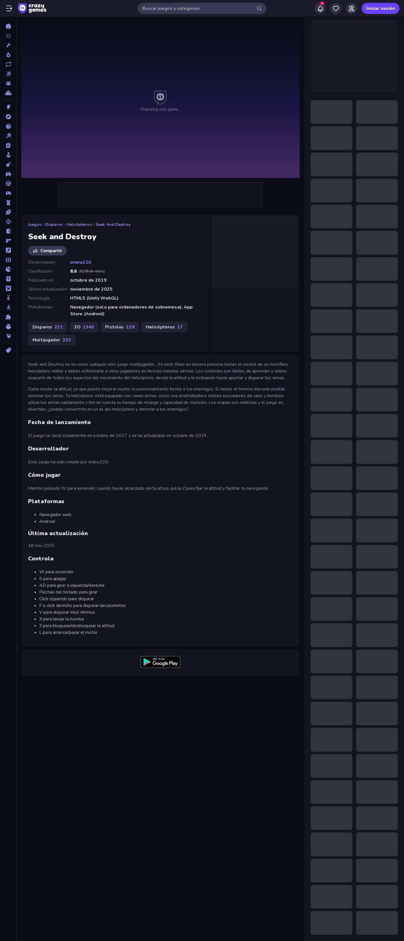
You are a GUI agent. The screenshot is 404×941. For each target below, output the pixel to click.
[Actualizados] (8, 64)
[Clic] (8, 164)
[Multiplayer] (8, 83)
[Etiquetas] (8, 350)
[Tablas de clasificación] (8, 93)
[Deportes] (8, 212)
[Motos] (8, 298)
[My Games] (335, 8)
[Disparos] (8, 221)
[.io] (8, 269)
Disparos (54, 224)
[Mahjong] (8, 279)
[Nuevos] (8, 45)
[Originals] (8, 74)
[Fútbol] (8, 259)
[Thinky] (8, 336)
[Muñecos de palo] (8, 307)
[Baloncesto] (8, 126)
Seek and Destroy (113, 224)
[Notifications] (320, 8)
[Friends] (351, 8)
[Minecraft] (8, 288)
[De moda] (8, 54)
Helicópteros (79, 224)
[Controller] (8, 193)
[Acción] (8, 107)
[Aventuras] (8, 116)
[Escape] (8, 231)
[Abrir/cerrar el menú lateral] (9, 8)
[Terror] (8, 326)
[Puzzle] (8, 317)
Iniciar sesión (380, 8)
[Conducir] (8, 183)
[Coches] (8, 174)
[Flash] (8, 250)
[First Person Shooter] (8, 240)
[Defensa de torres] (8, 202)
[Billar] (8, 136)
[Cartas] (8, 145)
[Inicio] (8, 26)
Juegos (34, 224)
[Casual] (8, 155)
